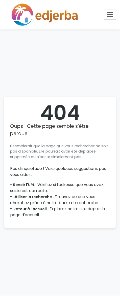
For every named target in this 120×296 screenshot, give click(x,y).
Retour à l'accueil (30, 208)
